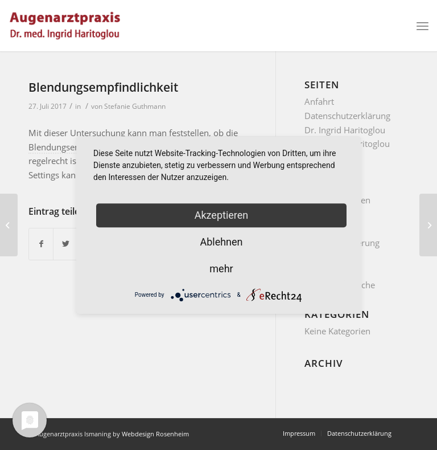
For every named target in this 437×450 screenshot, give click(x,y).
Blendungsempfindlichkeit (103, 87)
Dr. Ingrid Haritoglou (344, 130)
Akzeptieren (222, 215)
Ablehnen (221, 242)
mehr (221, 269)
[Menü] (422, 25)
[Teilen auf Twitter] (65, 244)
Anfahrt (319, 101)
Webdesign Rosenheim (155, 433)
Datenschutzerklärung (347, 115)
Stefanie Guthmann (135, 106)
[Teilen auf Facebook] (41, 244)
